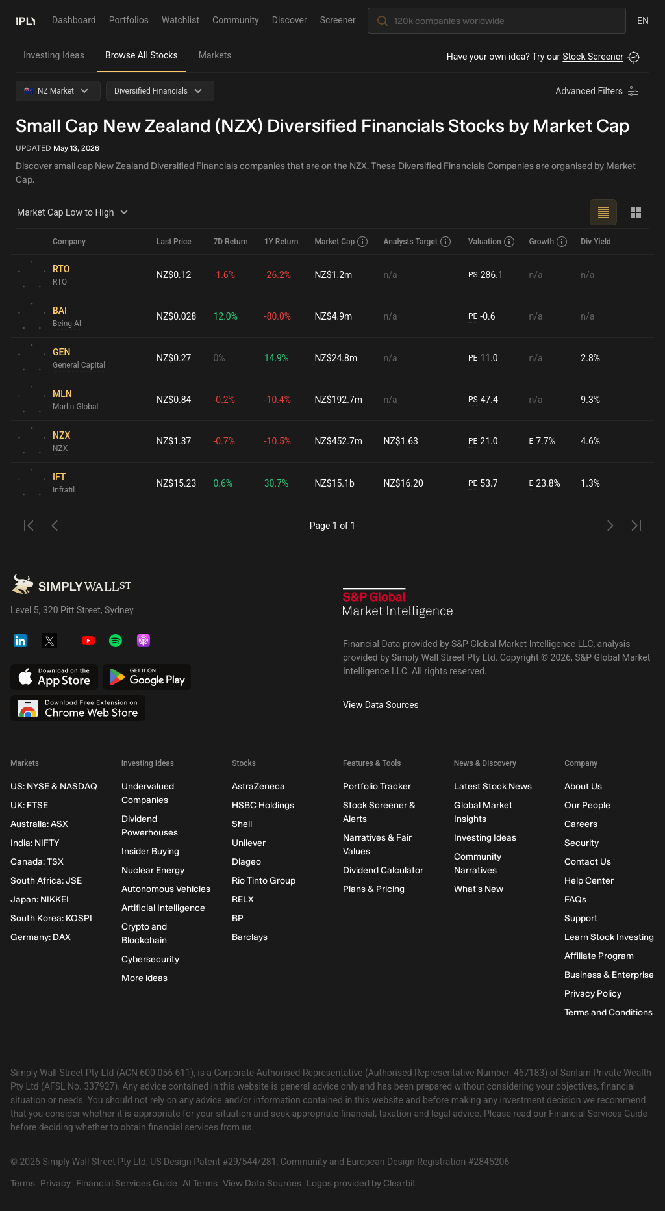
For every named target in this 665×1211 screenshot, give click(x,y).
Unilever (249, 842)
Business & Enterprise (609, 974)
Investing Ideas (53, 55)
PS (473, 274)
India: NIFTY (34, 842)
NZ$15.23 (176, 483)
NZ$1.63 (401, 441)
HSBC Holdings (263, 805)
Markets (215, 55)
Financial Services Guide (126, 1183)
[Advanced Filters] (598, 91)
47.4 (483, 400)
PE (472, 316)
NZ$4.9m (333, 316)
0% (219, 358)
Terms (22, 1183)
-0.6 (482, 317)
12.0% (226, 316)
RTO (60, 282)
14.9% (276, 358)
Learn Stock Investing (609, 937)
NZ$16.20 (403, 483)
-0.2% (225, 399)
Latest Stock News (493, 786)
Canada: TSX (37, 861)
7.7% (542, 441)
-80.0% (277, 316)
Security (581, 842)
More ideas (144, 978)
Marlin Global (76, 406)
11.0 (483, 358)
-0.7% (225, 441)
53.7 (483, 484)
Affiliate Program (599, 956)
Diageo (246, 861)
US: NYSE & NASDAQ (53, 786)
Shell (242, 824)
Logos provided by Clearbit (361, 1183)
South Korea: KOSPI (51, 918)
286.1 (485, 275)
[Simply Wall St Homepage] (25, 20)
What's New (478, 889)
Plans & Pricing (374, 889)
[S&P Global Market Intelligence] (398, 607)
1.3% (590, 483)
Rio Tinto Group (263, 880)
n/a (390, 275)
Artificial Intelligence (163, 907)
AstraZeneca (258, 786)
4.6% (590, 441)
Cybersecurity (150, 959)
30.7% (276, 483)
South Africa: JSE (46, 880)
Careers (580, 824)
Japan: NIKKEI (39, 899)
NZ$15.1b (334, 483)
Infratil (64, 489)
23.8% (544, 484)
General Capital (79, 365)
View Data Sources (381, 705)
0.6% (223, 483)
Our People (587, 805)
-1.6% (225, 275)
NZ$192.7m (338, 399)
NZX (60, 448)
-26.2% (277, 275)
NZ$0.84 (174, 399)
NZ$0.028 (176, 316)
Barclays (250, 937)
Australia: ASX (39, 824)
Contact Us (587, 861)
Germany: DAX (40, 937)
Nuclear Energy (152, 870)
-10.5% (277, 441)
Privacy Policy (592, 993)
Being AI (67, 323)
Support (580, 918)
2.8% (590, 358)
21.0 (483, 441)
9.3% (590, 399)
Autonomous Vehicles (165, 889)
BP (238, 918)
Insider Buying (150, 851)
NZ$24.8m (335, 358)
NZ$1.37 (174, 441)
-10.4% (277, 399)
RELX (243, 899)
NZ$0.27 (174, 358)
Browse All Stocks (141, 55)
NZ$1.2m (333, 275)
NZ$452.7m (338, 441)
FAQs (575, 899)
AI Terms (200, 1183)
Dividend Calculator (383, 870)
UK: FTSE (29, 805)
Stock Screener (592, 56)
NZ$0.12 (174, 275)
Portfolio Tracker (377, 786)
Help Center (589, 880)
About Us (583, 786)
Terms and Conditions (608, 1012)
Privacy (55, 1183)
